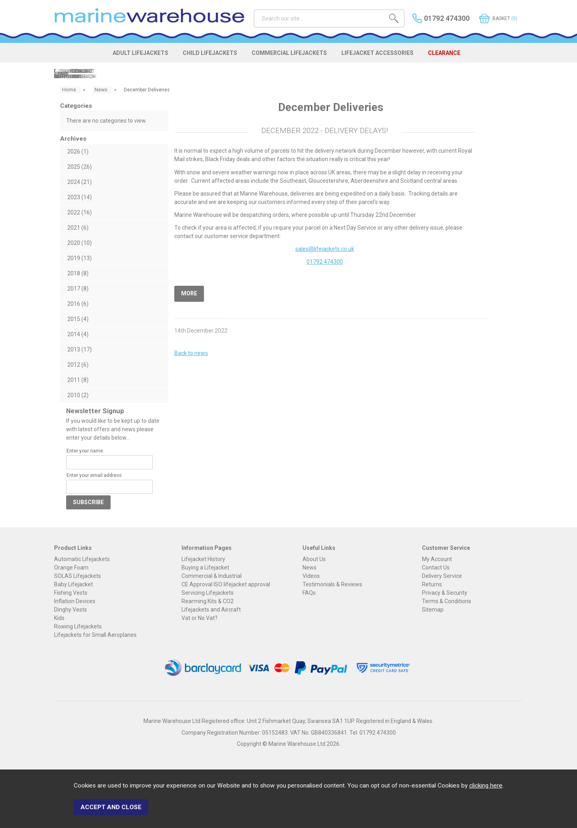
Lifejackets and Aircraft (211, 610)
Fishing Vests (70, 593)
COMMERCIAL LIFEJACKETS (291, 57)
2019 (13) (79, 259)
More (189, 293)
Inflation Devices (74, 602)
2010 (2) (78, 396)
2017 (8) (78, 289)
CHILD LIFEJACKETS (205, 57)
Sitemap (433, 610)
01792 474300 (325, 263)
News (310, 568)
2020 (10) (79, 243)
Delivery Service (442, 577)
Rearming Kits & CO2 (208, 602)
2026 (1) (78, 152)
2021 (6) (78, 228)
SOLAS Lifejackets (77, 577)
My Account (437, 560)
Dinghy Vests (70, 610)
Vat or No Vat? (200, 619)
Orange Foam (71, 568)
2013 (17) (79, 350)
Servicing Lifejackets (208, 593)
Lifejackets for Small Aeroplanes (95, 635)
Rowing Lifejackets (78, 627)
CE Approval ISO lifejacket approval (226, 585)
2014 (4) (78, 335)
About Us (314, 560)
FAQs (309, 593)
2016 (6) (78, 304)
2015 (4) (78, 320)
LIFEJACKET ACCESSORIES (386, 57)
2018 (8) (78, 274)
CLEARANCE (460, 57)
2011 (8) (78, 381)
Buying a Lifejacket (205, 568)
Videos (311, 577)
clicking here (485, 789)
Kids (59, 619)
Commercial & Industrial (212, 577)
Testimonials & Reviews (332, 585)
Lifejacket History (203, 560)
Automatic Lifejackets (82, 560)
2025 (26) (79, 167)
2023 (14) (79, 198)
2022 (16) (79, 213)
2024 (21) (79, 183)
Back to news (191, 352)
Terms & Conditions (446, 602)
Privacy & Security (444, 593)
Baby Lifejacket (73, 585)
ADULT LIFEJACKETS (129, 57)
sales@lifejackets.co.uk (324, 249)
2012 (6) (78, 365)
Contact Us (436, 568)
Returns (432, 585)
